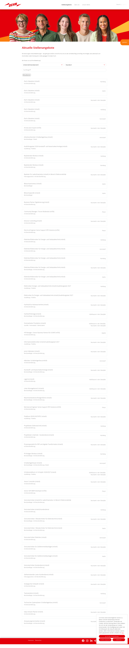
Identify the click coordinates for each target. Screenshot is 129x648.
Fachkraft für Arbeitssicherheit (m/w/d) (36, 305)
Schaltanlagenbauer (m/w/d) (33, 463)
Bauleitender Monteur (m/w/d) (33, 156)
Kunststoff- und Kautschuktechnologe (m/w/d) (38, 370)
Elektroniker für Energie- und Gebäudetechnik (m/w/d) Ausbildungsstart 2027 (48, 295)
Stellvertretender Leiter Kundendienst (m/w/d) (38, 575)
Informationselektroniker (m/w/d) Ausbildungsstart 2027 (41, 342)
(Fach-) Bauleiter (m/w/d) (31, 81)
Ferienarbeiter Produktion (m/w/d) (35, 323)
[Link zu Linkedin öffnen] (91, 640)
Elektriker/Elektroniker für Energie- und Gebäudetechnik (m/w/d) (44, 239)
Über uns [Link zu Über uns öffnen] (76, 5)
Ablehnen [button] (118, 640)
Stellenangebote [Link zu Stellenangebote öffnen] (67, 5)
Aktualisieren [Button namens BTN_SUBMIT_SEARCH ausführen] (26, 75)
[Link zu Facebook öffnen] (83, 640)
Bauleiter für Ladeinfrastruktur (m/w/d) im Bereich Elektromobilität (45, 174)
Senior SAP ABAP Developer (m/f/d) (35, 491)
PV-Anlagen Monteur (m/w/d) (33, 454)
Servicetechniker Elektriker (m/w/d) (35, 537)
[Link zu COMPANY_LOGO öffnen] (12, 4)
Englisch (124, 4)
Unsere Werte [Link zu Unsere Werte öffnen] (86, 5)
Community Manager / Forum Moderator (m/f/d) (39, 212)
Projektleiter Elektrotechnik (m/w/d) (35, 426)
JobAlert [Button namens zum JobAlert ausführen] (124, 42)
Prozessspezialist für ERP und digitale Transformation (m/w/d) (43, 444)
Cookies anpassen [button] (105, 640)
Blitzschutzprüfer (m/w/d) (32, 193)
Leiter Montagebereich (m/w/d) (34, 388)
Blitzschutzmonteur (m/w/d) (32, 184)
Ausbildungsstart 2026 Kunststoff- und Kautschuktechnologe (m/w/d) (45, 146)
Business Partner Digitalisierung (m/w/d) (36, 202)
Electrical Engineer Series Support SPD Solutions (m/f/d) (41, 230)
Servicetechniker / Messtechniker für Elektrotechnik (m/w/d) (43, 519)
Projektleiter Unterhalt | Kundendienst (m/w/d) (39, 435)
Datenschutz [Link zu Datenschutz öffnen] (38, 640)
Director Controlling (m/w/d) (33, 221)
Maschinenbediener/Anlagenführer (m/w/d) (38, 398)
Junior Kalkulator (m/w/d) (32, 351)
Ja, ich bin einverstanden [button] (112, 636)
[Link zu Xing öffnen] (95, 640)
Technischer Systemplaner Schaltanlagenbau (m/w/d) (41, 602)
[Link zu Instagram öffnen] (87, 640)
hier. (123, 633)
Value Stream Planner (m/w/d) (33, 612)
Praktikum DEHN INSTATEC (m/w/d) (35, 416)
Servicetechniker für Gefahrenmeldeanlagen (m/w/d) (40, 547)
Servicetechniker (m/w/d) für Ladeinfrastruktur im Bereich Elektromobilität (47, 500)
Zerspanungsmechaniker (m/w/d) (34, 621)
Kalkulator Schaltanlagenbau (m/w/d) (35, 360)
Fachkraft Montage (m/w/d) (32, 314)
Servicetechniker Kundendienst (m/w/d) (36, 565)
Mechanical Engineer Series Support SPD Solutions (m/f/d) (42, 407)
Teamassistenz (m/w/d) (31, 593)
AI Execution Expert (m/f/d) (32, 128)
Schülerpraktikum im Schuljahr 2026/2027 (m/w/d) (40, 472)
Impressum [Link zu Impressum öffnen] (31, 640)
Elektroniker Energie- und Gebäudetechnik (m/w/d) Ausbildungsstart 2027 (47, 286)
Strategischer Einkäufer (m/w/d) (34, 584)
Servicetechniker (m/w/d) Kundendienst (36, 509)
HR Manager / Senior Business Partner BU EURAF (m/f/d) (42, 333)
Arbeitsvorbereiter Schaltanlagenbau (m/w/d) (38, 137)
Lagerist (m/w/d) (29, 379)
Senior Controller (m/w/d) (32, 481)
